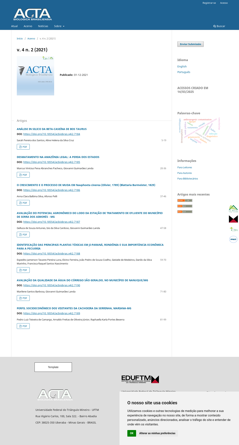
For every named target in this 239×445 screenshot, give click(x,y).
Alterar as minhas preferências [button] (157, 433)
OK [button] (132, 433)
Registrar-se (209, 2)
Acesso (224, 2)
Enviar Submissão (190, 44)
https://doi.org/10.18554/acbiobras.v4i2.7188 (51, 253)
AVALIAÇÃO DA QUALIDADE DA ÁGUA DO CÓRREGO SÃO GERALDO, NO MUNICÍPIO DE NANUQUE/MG (82, 280)
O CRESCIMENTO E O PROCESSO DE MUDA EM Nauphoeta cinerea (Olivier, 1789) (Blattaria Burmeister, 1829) (86, 185)
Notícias (43, 26)
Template (53, 367)
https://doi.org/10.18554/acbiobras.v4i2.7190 (51, 285)
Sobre (58, 26)
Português (183, 72)
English (182, 66)
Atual (14, 26)
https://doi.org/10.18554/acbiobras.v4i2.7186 (51, 190)
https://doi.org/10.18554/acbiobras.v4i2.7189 (51, 313)
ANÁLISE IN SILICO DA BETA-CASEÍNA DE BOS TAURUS (52, 129)
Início (20, 38)
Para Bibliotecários (187, 178)
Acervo (28, 26)
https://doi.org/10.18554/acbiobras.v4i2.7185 (51, 162)
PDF (24, 146)
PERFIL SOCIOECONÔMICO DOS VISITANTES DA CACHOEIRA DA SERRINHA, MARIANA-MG (74, 308)
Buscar (219, 26)
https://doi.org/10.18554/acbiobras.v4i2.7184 (51, 134)
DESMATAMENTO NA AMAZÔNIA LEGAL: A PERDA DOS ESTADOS (58, 157)
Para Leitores (184, 167)
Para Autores (184, 173)
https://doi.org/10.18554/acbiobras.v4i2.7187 (51, 222)
